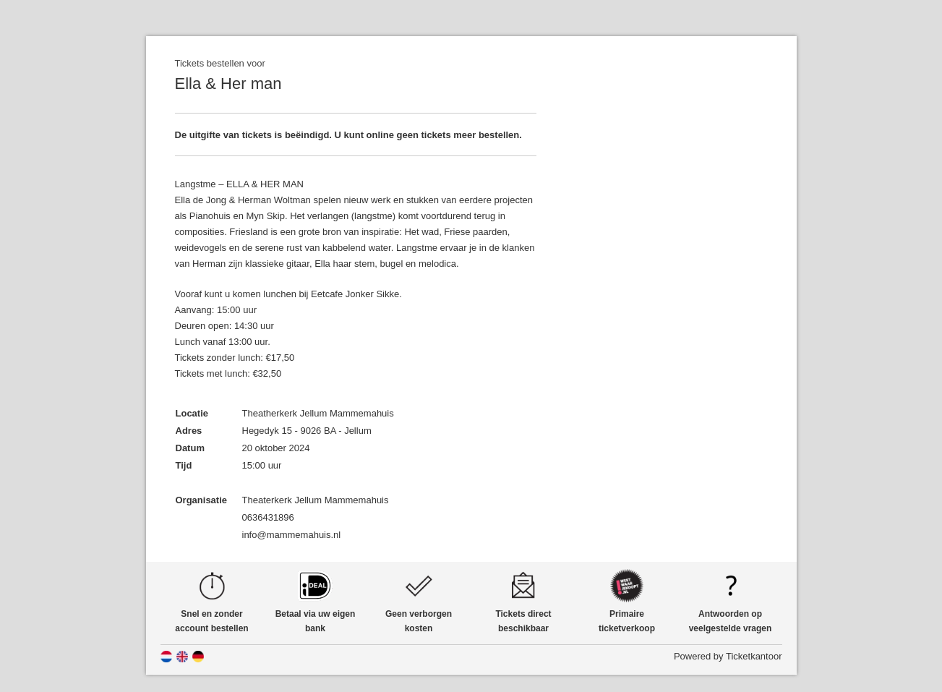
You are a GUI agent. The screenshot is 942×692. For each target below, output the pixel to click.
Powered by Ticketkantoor (728, 656)
